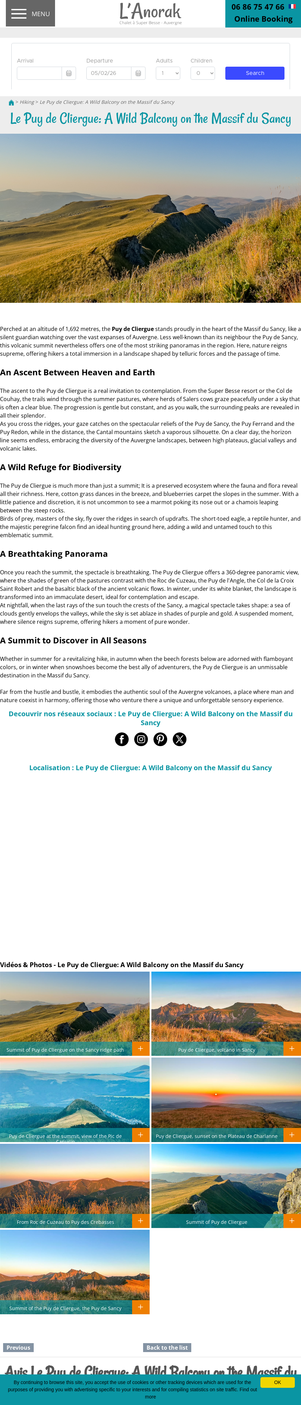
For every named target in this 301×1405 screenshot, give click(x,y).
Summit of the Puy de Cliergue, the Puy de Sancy (65, 1308)
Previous (18, 1347)
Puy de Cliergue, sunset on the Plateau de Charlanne (217, 1136)
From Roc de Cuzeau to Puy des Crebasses (65, 1222)
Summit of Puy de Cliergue (216, 1222)
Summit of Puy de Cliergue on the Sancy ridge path (65, 1050)
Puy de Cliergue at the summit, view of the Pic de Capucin (65, 1138)
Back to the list (167, 1347)
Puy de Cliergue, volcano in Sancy (216, 1050)
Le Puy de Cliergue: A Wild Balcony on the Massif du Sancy (107, 102)
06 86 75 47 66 (258, 6)
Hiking (27, 102)
